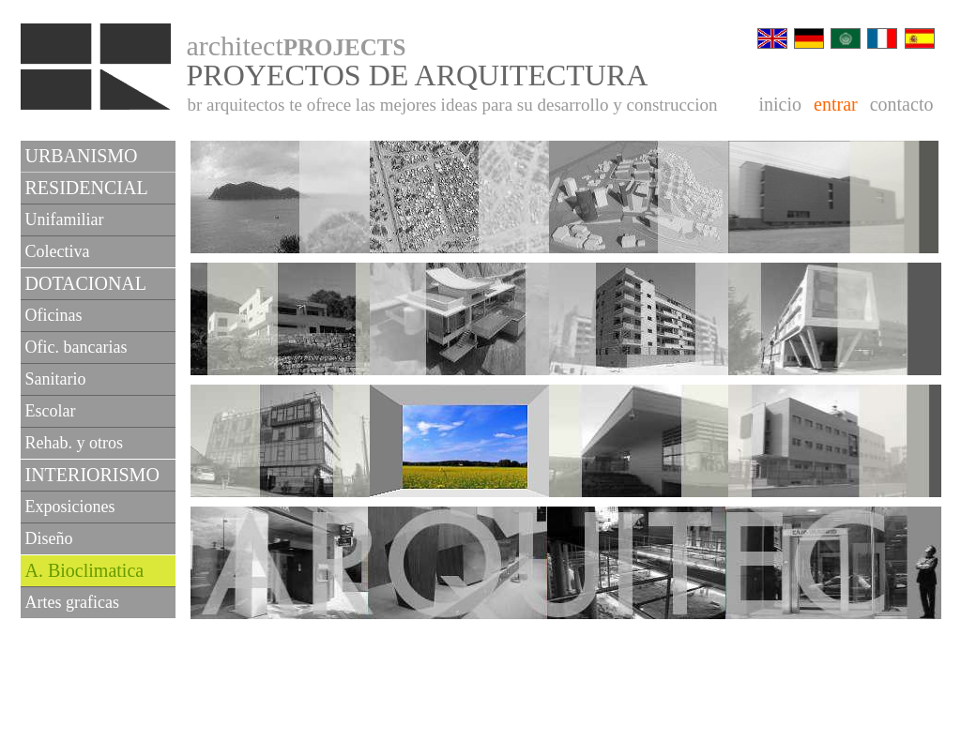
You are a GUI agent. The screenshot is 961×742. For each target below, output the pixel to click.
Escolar (50, 410)
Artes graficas (72, 602)
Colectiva (57, 251)
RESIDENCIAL (86, 187)
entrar (836, 104)
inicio (780, 104)
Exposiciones (70, 506)
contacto (902, 104)
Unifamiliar (64, 219)
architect (296, 45)
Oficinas (54, 315)
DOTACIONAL (86, 283)
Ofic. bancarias (76, 347)
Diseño (49, 538)
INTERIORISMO (92, 474)
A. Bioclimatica (85, 570)
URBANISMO (81, 155)
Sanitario (55, 379)
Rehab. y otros (74, 442)
